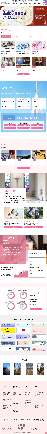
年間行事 (36, 388)
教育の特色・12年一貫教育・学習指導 (35, 253)
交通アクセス (24, 1)
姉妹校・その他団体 (6, 393)
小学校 (26, 388)
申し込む (9, 127)
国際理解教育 (31, 261)
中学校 (26, 391)
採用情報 (4, 408)
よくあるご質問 (4, 106)
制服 (35, 395)
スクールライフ (37, 387)
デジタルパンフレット (6, 404)
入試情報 (40, 36)
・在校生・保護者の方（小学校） (16, 0)
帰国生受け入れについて (21, 106)
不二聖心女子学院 (28, 419)
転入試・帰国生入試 (28, 396)
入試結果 (3, 103)
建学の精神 (5, 387)
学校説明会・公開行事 (28, 400)
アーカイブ (4, 395)
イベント (29, 36)
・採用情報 (19, 1)
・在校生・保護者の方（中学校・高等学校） (27, 0)
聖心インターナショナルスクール (38, 419)
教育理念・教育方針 (6, 388)
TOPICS (36, 400)
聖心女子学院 (22, 419)
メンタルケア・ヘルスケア (38, 396)
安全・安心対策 (5, 394)
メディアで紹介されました (7, 401)
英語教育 (30, 258)
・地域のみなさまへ (14, 1)
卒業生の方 (36, 407)
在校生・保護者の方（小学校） (39, 404)
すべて (6, 36)
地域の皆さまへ (5, 407)
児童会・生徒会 (37, 391)
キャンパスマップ (37, 394)
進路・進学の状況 (15, 404)
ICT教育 (30, 264)
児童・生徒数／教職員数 (6, 392)
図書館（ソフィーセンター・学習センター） (36, 270)
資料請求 (44, 1)
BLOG (35, 401)
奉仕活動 (30, 273)
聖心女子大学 (16, 419)
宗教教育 (30, 256)
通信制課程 (39, 4)
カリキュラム (31, 276)
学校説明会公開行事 (45, 4)
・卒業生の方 (36, 0)
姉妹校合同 (19, 428)
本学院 (24, 425)
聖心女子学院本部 (41, 420)
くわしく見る (10, 125)
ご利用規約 (5, 410)
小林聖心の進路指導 (16, 405)
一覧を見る (23, 74)
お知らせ (17, 36)
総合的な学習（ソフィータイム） (34, 267)
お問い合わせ (15, 411)
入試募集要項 (4, 101)
